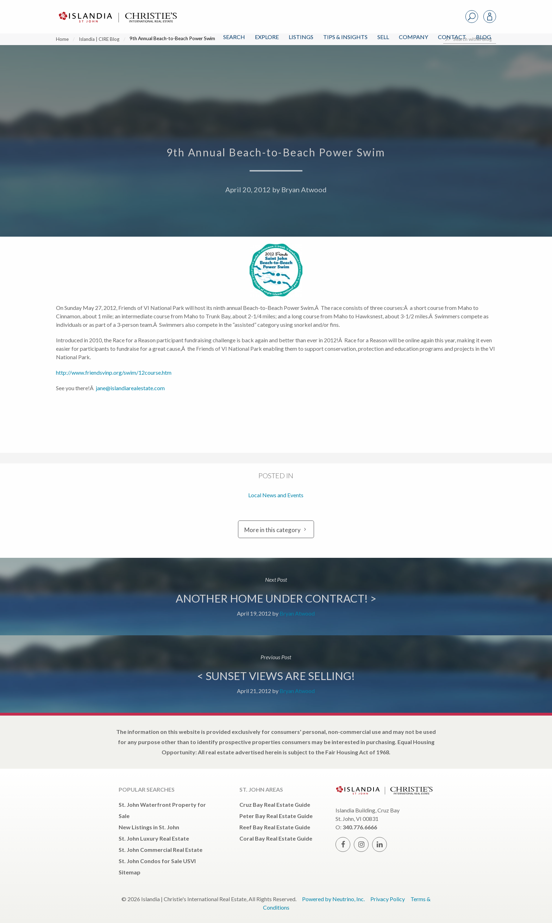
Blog (483, 36)
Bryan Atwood (304, 189)
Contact (452, 36)
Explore (267, 36)
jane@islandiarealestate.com (130, 388)
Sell (383, 36)
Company (413, 36)
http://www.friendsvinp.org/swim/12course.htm (113, 372)
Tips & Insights (345, 36)
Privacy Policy (387, 899)
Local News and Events (275, 495)
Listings (301, 36)
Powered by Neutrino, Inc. (333, 899)
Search (234, 36)
